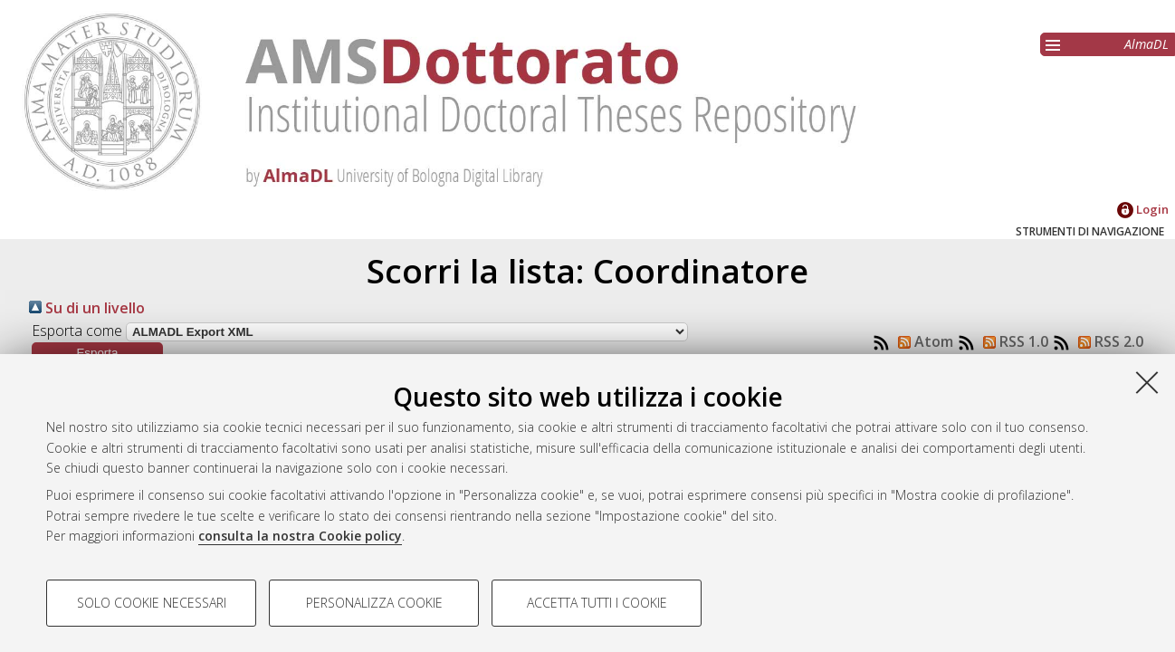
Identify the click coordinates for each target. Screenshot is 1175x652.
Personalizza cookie (374, 602)
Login (1143, 209)
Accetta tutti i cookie (597, 602)
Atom (922, 341)
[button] (97, 352)
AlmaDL (1146, 44)
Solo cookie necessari (151, 602)
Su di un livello (87, 308)
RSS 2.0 (1107, 341)
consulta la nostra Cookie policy (300, 535)
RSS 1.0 (1012, 341)
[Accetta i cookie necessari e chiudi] (1146, 382)
